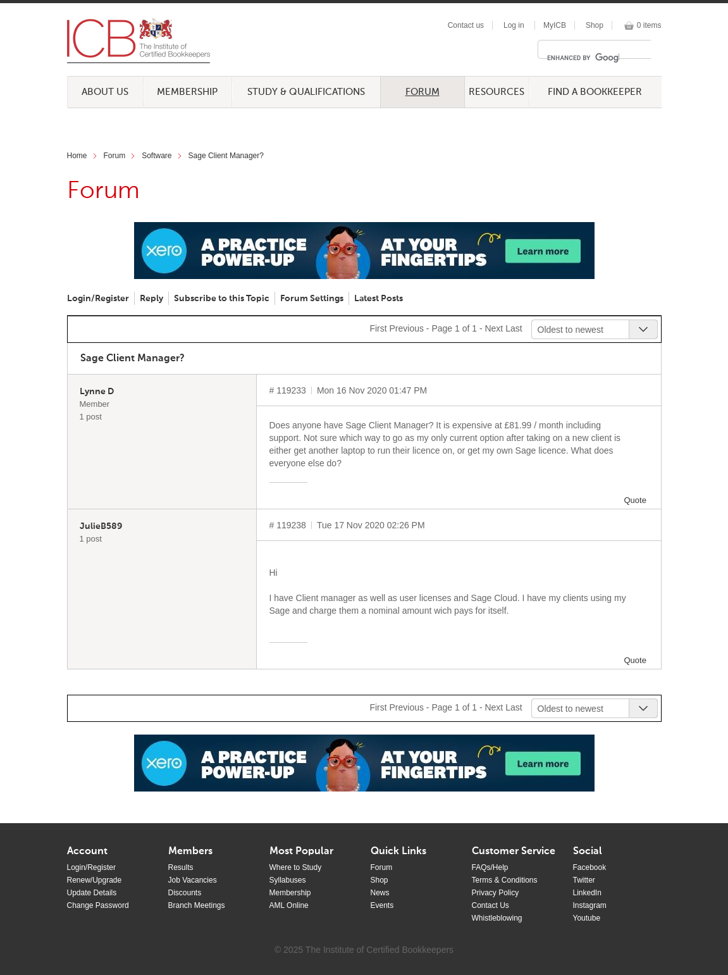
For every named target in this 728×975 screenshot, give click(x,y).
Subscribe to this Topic (221, 298)
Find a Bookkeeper (595, 92)
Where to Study (295, 867)
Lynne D (97, 391)
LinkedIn (587, 892)
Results (181, 867)
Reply (151, 298)
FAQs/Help (490, 867)
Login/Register (98, 298)
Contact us (466, 25)
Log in (513, 25)
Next (493, 328)
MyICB (554, 25)
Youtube (587, 918)
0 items (649, 25)
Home (77, 155)
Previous (406, 328)
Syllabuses (287, 880)
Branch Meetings (196, 905)
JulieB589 (101, 526)
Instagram (590, 905)
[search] (583, 57)
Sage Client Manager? (226, 155)
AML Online (289, 905)
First (377, 328)
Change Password (98, 905)
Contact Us (490, 905)
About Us (105, 92)
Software (156, 155)
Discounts (185, 892)
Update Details (92, 892)
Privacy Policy (495, 892)
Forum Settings (311, 298)
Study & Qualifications (306, 92)
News (380, 892)
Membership (187, 92)
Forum (422, 92)
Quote (635, 500)
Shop (594, 25)
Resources (496, 92)
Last (513, 328)
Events (382, 905)
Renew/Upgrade (94, 880)
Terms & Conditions (505, 880)
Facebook (590, 867)
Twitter (584, 880)
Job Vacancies (192, 880)
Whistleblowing (497, 918)
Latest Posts (378, 298)
